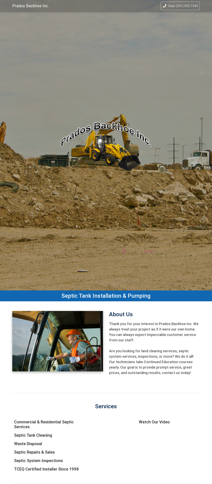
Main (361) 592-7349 (180, 7)
